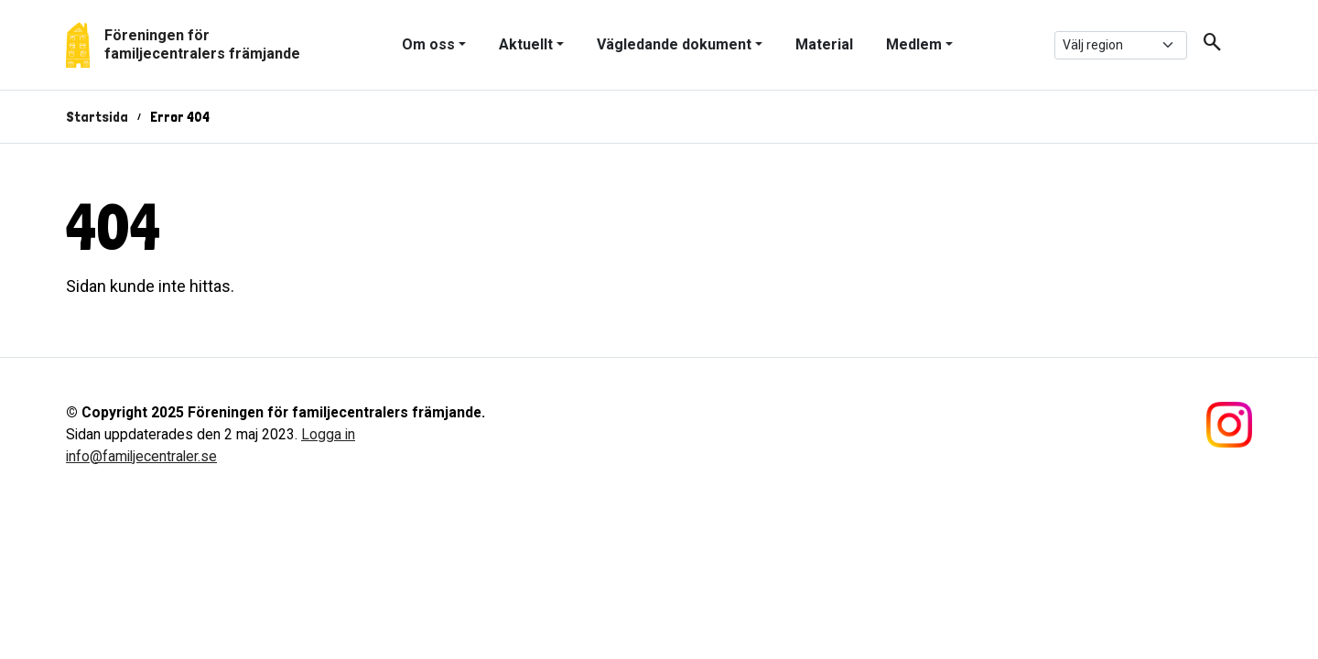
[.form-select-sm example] (1120, 45)
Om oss (428, 44)
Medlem (914, 44)
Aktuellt (526, 44)
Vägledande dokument (674, 44)
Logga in (328, 434)
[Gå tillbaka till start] (183, 45)
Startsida (97, 116)
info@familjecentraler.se (141, 456)
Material (824, 44)
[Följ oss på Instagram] (1229, 423)
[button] (1205, 45)
